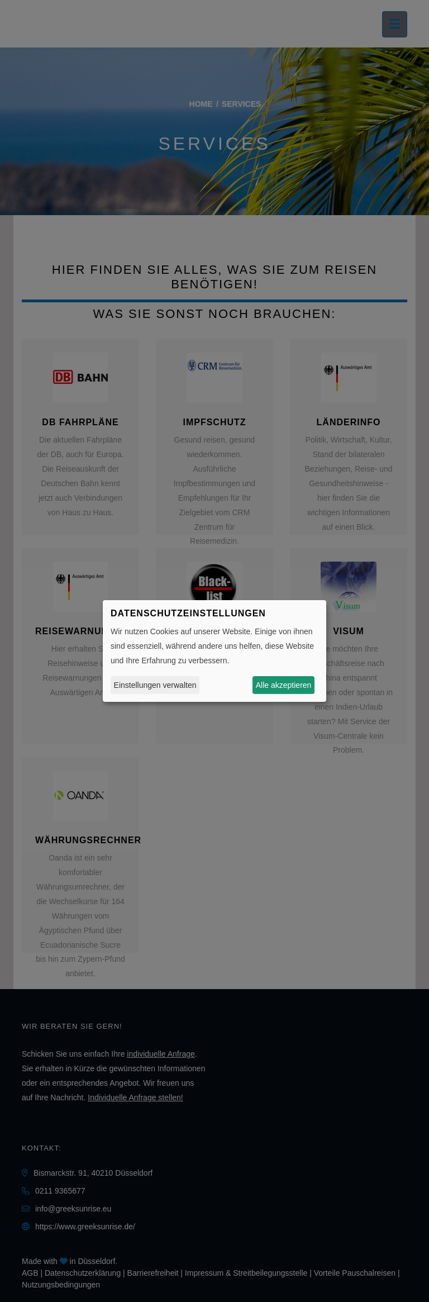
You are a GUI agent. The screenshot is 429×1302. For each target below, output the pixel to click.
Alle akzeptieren (284, 685)
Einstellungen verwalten (155, 685)
